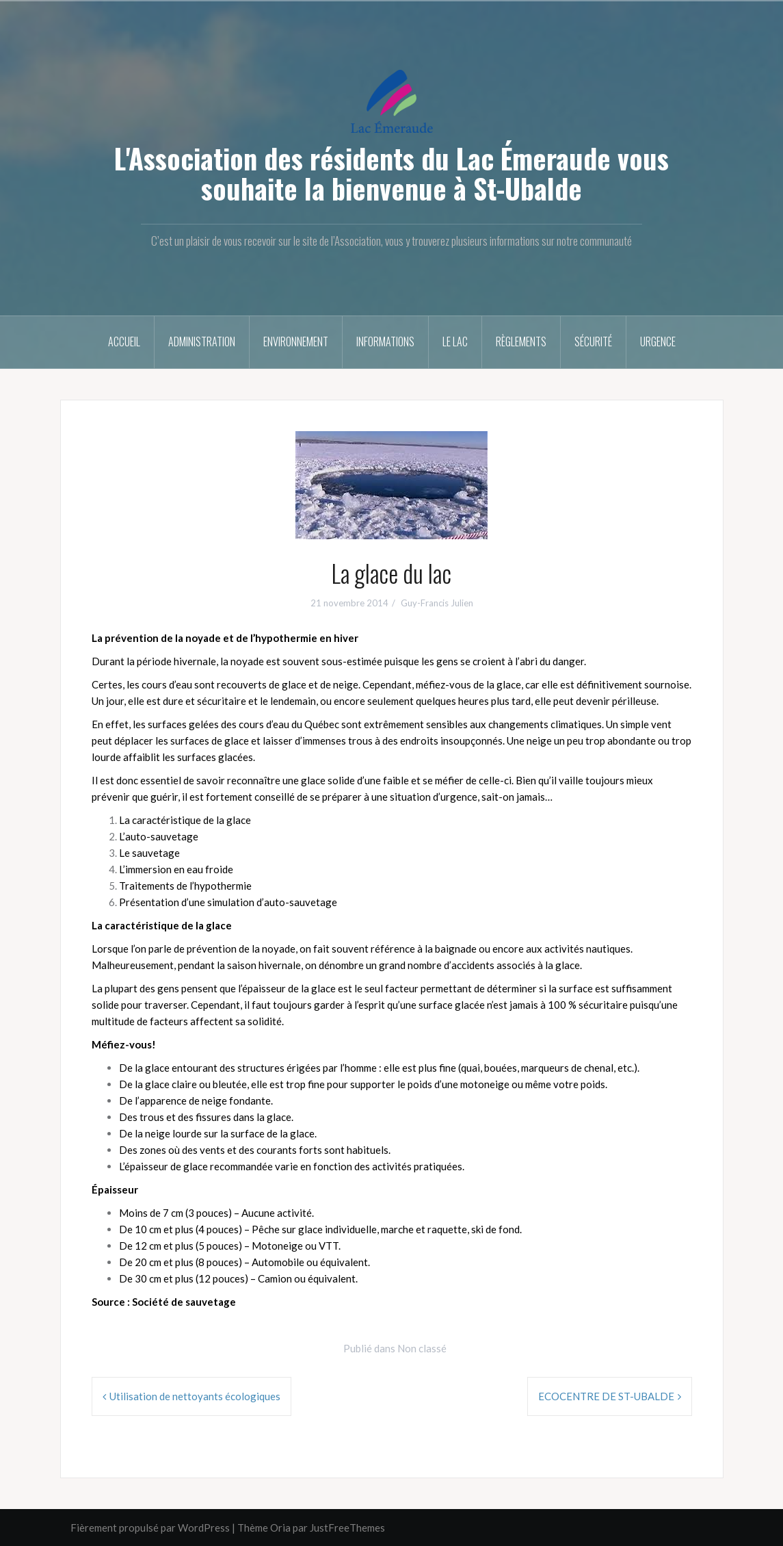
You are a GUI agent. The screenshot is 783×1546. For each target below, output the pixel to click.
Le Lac (455, 341)
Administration (201, 341)
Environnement (295, 341)
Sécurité (593, 341)
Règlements (521, 341)
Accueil (124, 341)
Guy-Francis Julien (437, 602)
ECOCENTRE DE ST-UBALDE (606, 1396)
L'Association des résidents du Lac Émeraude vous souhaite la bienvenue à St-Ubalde (391, 173)
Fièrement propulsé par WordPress (150, 1527)
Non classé (422, 1348)
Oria (280, 1527)
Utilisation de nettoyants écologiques (194, 1396)
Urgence (658, 341)
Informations (385, 341)
